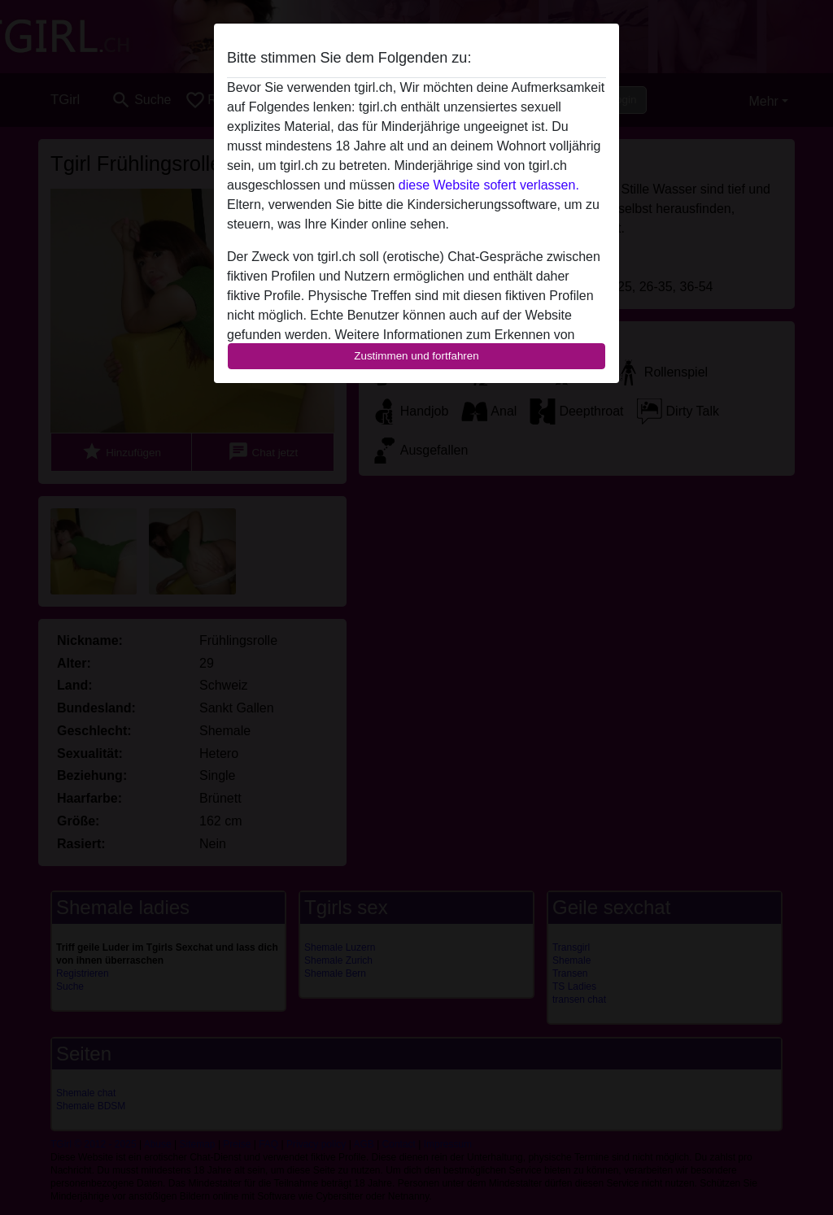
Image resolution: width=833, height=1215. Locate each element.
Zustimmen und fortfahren (416, 356)
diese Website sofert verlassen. (489, 185)
